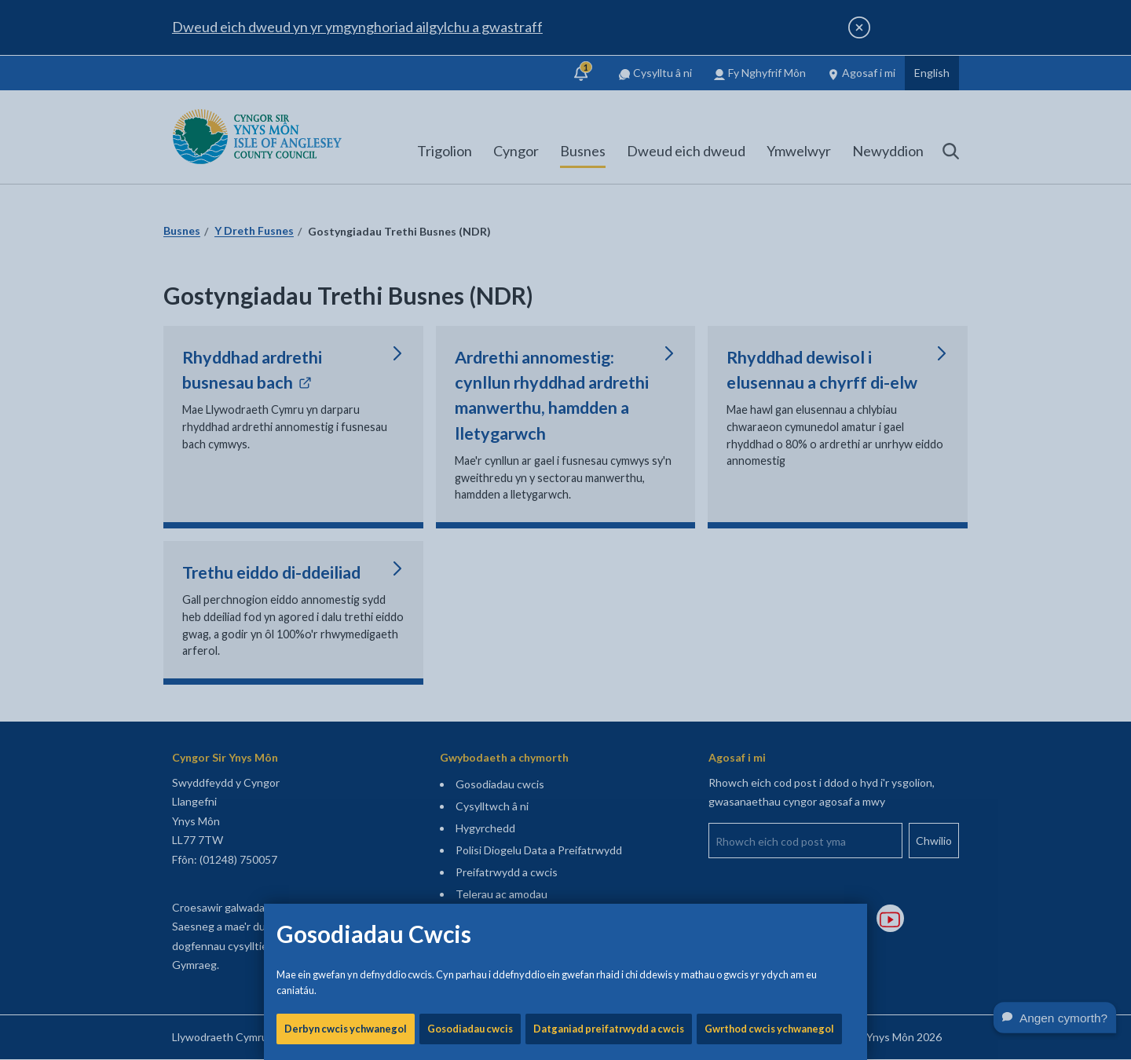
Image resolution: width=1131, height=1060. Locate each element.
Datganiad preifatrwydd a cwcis (608, 534)
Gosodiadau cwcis (470, 534)
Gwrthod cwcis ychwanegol (769, 534)
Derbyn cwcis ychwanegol (345, 534)
